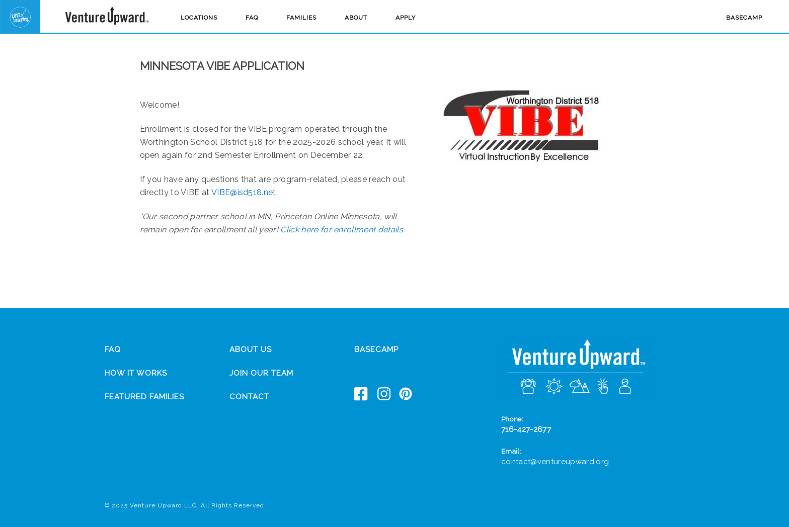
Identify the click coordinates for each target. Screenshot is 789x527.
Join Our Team (261, 373)
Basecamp (744, 17)
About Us (250, 349)
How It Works (136, 373)
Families (301, 17)
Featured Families (144, 396)
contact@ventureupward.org (555, 461)
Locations (199, 17)
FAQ (252, 17)
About (356, 17)
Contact (249, 396)
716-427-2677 (526, 429)
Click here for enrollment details (341, 229)
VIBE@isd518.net (243, 192)
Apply (406, 17)
